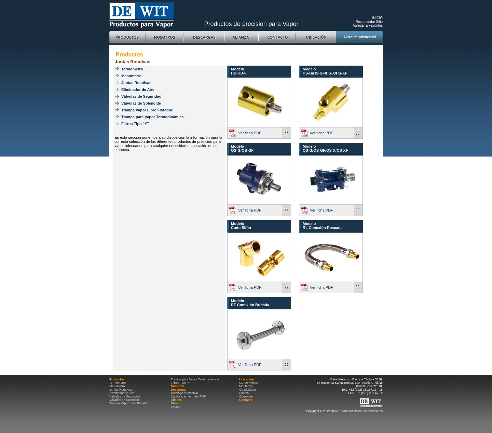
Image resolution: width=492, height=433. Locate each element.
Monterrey (246, 386)
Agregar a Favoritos (368, 25)
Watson (176, 406)
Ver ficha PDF (249, 133)
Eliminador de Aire (137, 89)
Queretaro (246, 396)
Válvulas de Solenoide (141, 103)
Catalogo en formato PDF (188, 396)
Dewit (175, 403)
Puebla (244, 393)
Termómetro (132, 69)
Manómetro (131, 76)
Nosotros (164, 37)
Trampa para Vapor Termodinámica (152, 117)
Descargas (203, 37)
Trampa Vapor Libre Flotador (147, 110)
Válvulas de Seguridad (141, 96)
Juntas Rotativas (136, 83)
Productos (127, 37)
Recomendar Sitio (369, 22)
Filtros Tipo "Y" (135, 124)
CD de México (249, 382)
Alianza (241, 37)
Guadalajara (247, 389)
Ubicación (316, 37)
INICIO (377, 18)
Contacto (277, 37)
